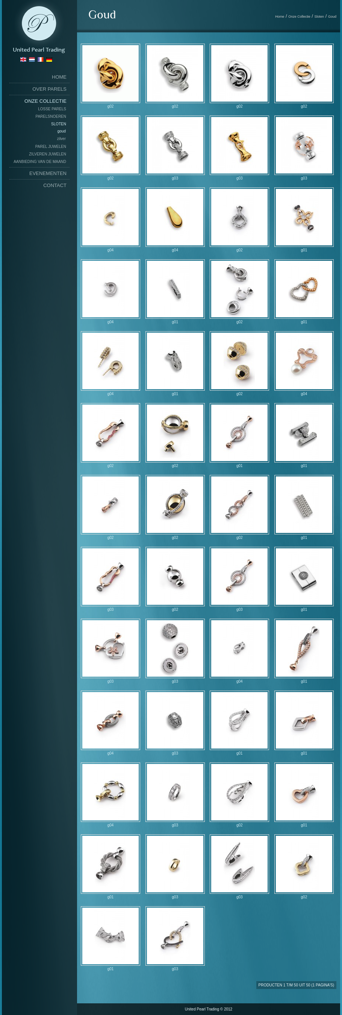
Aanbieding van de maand (40, 162)
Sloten (58, 124)
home (59, 77)
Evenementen (48, 173)
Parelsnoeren (50, 116)
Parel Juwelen (50, 147)
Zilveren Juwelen (47, 154)
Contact (55, 185)
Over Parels (49, 89)
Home (279, 16)
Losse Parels (52, 109)
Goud (62, 131)
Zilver (61, 139)
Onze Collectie (45, 101)
